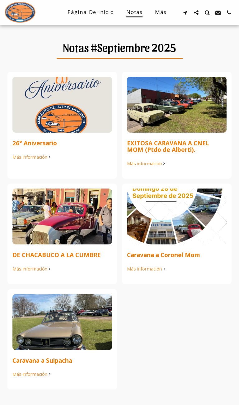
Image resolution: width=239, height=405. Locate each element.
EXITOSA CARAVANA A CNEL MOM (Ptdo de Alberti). (168, 146)
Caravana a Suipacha (42, 360)
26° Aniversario (34, 143)
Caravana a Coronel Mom (163, 255)
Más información (32, 157)
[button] (185, 12)
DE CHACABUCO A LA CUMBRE (56, 255)
